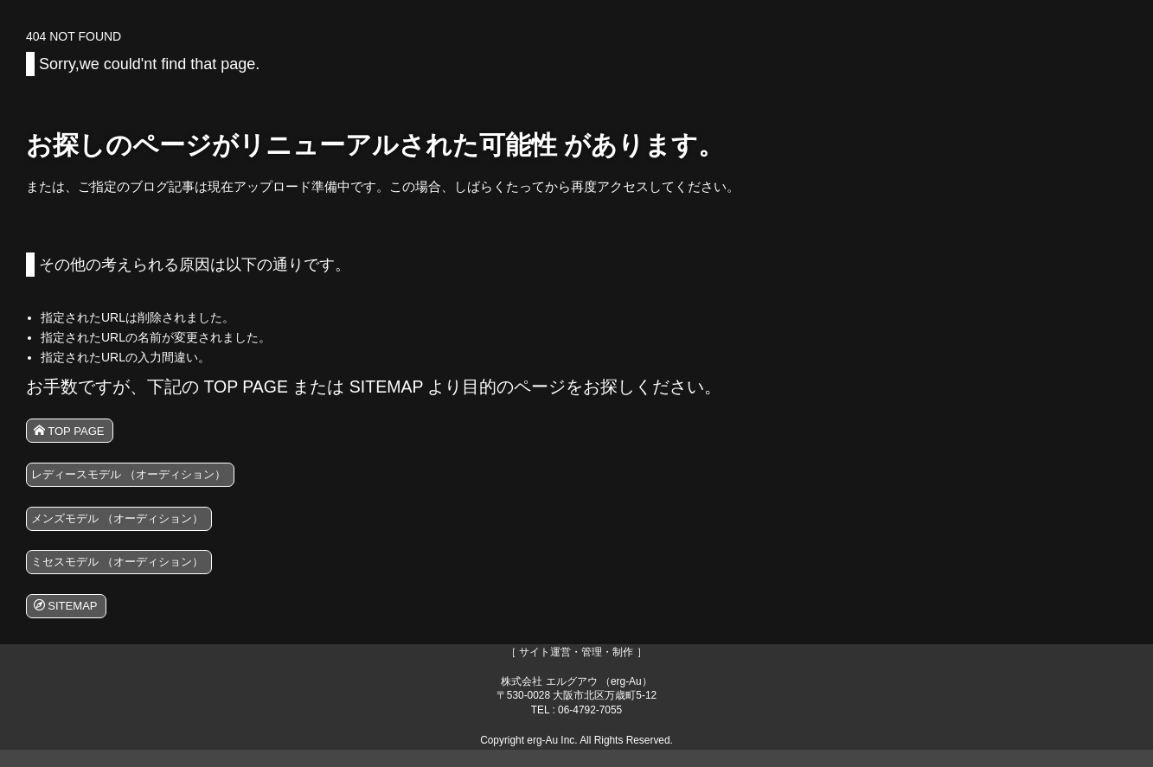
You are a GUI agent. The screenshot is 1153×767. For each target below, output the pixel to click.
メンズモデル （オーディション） (131, 526)
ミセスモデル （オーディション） (131, 573)
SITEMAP (71, 620)
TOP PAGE (75, 432)
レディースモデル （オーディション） (144, 479)
